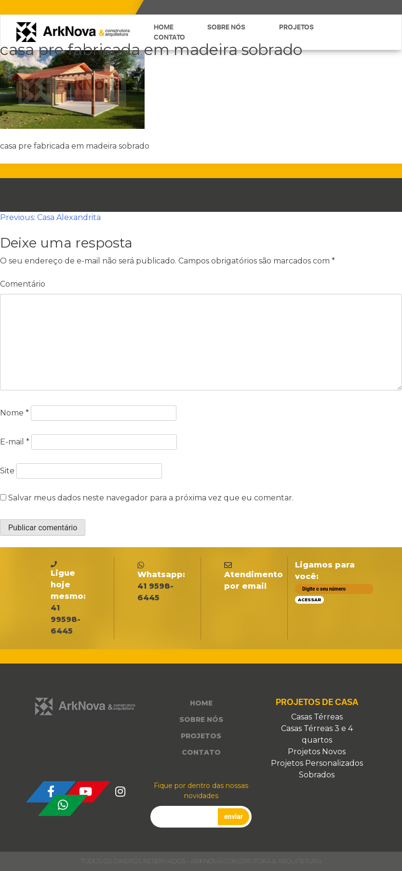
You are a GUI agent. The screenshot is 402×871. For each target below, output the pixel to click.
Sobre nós (226, 27)
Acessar (309, 599)
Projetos (296, 27)
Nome (14, 412)
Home (164, 27)
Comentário (22, 284)
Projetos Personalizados (317, 763)
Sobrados (317, 774)
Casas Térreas (317, 716)
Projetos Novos (317, 751)
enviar (233, 816)
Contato (169, 37)
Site (7, 470)
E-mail (14, 441)
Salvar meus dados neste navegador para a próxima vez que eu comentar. (151, 497)
